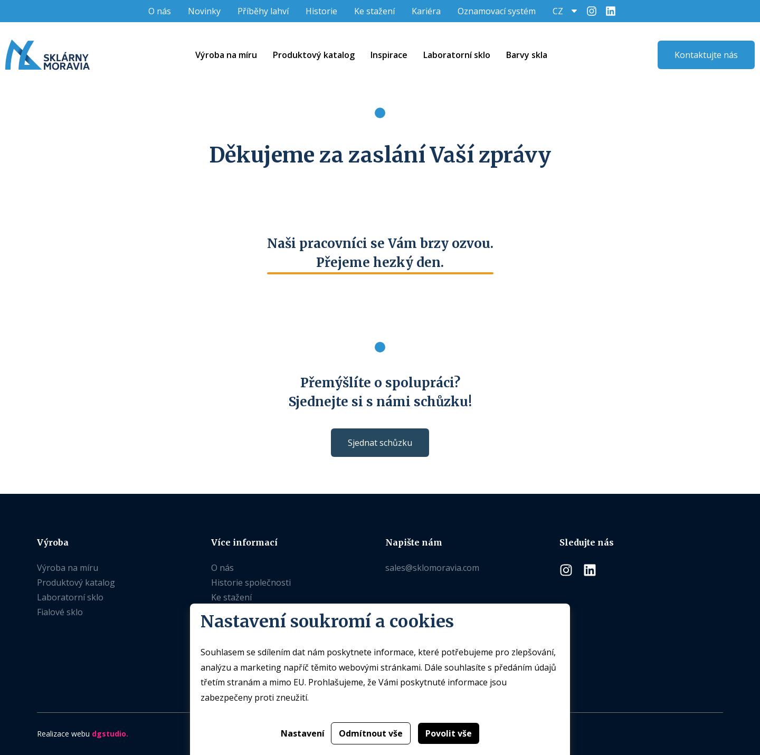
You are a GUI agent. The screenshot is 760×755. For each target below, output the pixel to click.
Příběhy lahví (263, 11)
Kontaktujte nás (706, 55)
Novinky (204, 11)
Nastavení (303, 733)
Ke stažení (374, 11)
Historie (321, 11)
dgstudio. (110, 734)
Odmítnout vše (371, 733)
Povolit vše (448, 733)
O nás (159, 11)
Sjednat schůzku (380, 442)
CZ (558, 11)
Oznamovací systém (497, 11)
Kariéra (426, 11)
